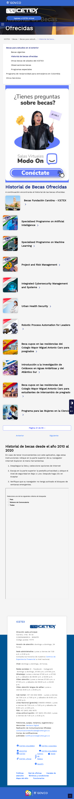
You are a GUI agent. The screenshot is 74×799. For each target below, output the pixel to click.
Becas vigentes (18, 52)
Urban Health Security (36, 306)
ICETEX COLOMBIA (25, 746)
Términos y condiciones (39, 776)
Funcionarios (38, 778)
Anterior (20, 435)
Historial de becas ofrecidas (24, 56)
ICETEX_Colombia (48, 746)
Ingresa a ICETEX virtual (24, 18)
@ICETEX (21, 751)
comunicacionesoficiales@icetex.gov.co (33, 731)
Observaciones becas (21, 65)
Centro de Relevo (38, 756)
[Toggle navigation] (3, 24)
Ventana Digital (32, 725)
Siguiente (54, 435)
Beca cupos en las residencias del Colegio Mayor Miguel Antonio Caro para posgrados (45, 347)
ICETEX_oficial (23, 759)
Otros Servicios (13, 78)
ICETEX (20, 753)
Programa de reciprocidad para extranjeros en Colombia (33, 74)
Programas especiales (21, 69)
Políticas (19, 773)
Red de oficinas (34, 773)
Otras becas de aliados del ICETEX (27, 61)
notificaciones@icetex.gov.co (37, 736)
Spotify (38, 764)
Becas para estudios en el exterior (22, 48)
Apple (51, 753)
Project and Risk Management (41, 264)
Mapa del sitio (22, 778)
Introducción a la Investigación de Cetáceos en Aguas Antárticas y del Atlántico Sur (42, 368)
